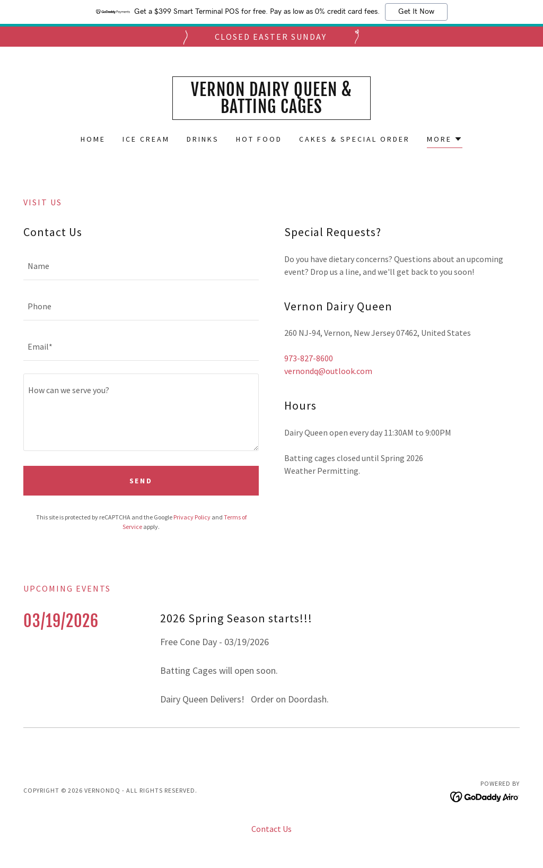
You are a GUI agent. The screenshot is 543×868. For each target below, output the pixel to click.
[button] (444, 140)
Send (141, 480)
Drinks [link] (203, 139)
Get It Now (416, 11)
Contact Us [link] (271, 828)
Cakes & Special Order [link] (354, 139)
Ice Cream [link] (146, 139)
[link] (271, 110)
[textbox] (141, 266)
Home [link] (93, 139)
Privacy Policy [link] (192, 517)
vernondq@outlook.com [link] (328, 371)
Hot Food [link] (259, 139)
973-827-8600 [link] (308, 358)
